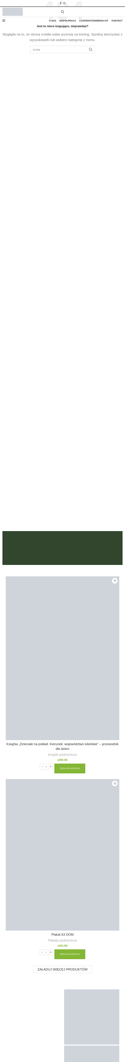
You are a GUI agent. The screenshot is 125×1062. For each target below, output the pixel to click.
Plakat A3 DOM (62, 934)
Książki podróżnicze (62, 754)
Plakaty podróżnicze (62, 940)
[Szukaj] (62, 11)
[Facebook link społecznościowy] (60, 3)
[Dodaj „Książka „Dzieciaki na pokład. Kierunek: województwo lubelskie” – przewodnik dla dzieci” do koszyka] (69, 768)
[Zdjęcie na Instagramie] (91, 1017)
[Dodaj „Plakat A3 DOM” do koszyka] (69, 954)
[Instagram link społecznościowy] (64, 3)
